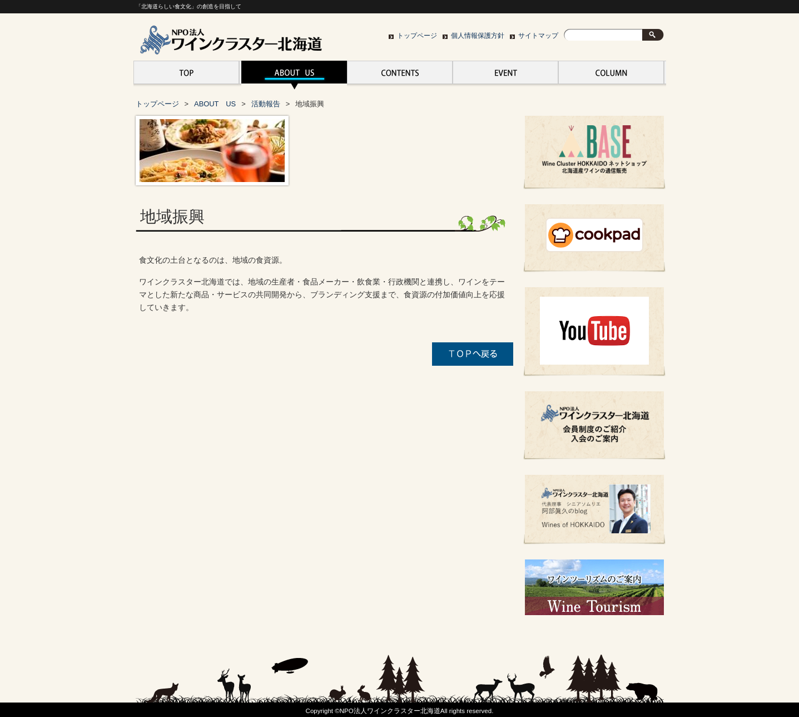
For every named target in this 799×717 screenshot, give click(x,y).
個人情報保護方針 (477, 35)
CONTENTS (400, 75)
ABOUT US (294, 75)
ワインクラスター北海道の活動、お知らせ (611, 75)
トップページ (417, 35)
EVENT (505, 75)
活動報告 (265, 104)
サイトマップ (538, 35)
